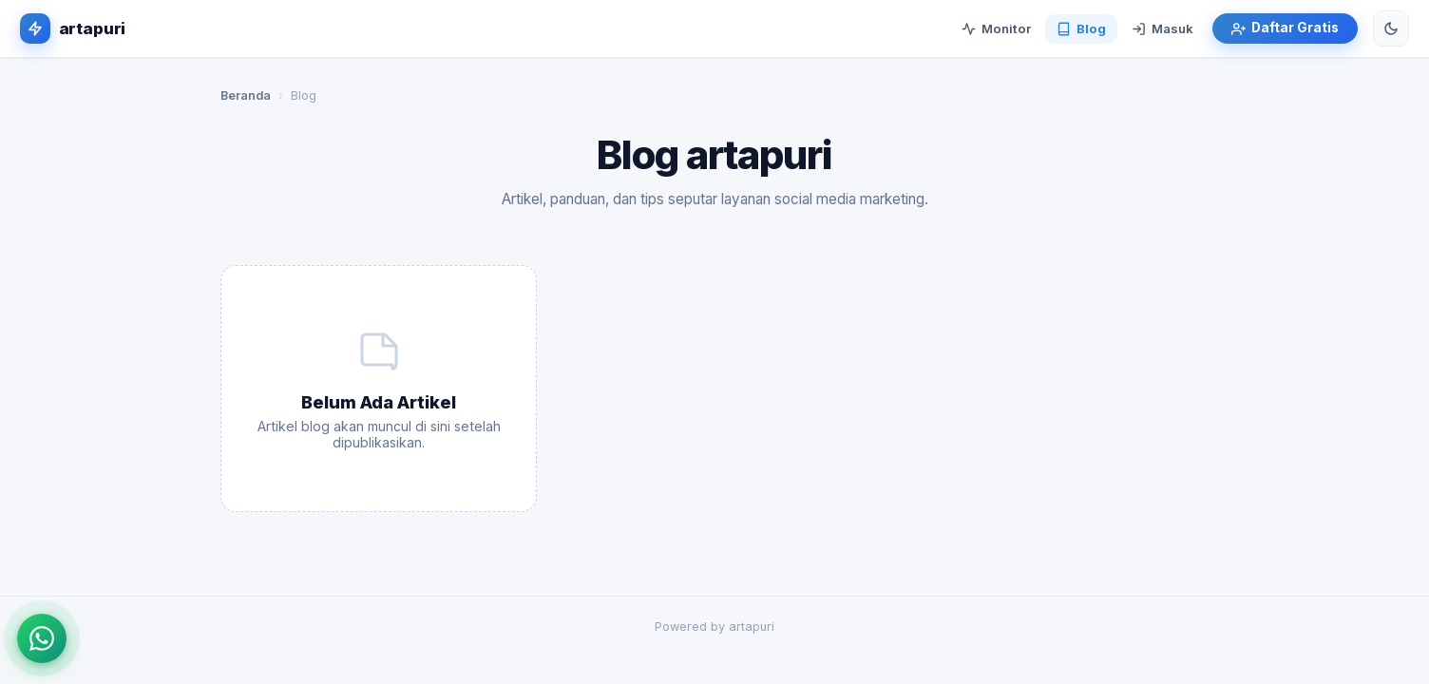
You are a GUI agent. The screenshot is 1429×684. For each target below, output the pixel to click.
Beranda (245, 95)
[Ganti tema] (1391, 28)
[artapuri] (72, 28)
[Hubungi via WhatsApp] (42, 638)
